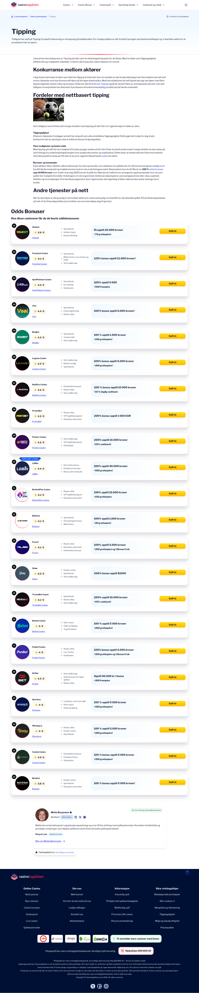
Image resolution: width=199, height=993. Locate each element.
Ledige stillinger (77, 907)
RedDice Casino (39, 395)
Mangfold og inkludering (167, 907)
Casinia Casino (38, 762)
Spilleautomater (31, 927)
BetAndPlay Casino (40, 500)
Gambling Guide (127, 5)
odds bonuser (156, 169)
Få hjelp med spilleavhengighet (122, 901)
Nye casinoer (31, 901)
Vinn (34, 316)
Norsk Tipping (101, 84)
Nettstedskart (77, 921)
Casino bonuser (32, 907)
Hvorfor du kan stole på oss (77, 901)
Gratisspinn (32, 914)
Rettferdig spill (122, 907)
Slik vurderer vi (167, 901)
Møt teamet (77, 894)
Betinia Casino (38, 631)
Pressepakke (167, 927)
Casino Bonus (85, 5)
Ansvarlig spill (122, 894)
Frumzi (35, 552)
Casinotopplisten (21, 16)
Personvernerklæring (122, 921)
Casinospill (105, 5)
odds (104, 156)
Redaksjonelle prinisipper (167, 894)
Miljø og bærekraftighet (167, 921)
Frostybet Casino (39, 264)
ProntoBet (36, 421)
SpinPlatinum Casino (41, 290)
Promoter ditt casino (122, 914)
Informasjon (122, 888)
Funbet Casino (38, 657)
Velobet (35, 237)
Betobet (35, 789)
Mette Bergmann (60, 812)
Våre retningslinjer (167, 888)
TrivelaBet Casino (40, 605)
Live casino (32, 921)
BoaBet (35, 342)
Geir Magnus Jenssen (64, 852)
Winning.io (36, 736)
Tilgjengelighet (167, 914)
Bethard (35, 526)
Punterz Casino (39, 447)
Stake (34, 579)
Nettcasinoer (32, 894)
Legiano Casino (39, 369)
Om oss (77, 888)
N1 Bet (35, 684)
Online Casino (31, 888)
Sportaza (36, 710)
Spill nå (172, 231)
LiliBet (35, 474)
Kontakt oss (77, 914)
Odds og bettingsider (39, 16)
